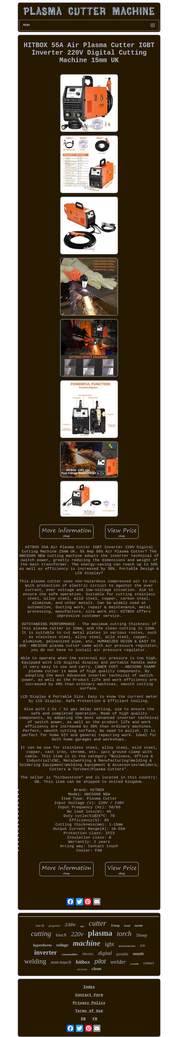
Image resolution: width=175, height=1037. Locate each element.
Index (89, 987)
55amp (115, 925)
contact (149, 963)
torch (124, 934)
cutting (41, 933)
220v (77, 934)
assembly (134, 964)
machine (86, 943)
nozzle (138, 953)
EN (83, 1019)
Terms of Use (89, 1011)
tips (82, 926)
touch (61, 935)
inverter (45, 952)
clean (96, 968)
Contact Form (89, 995)
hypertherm (42, 945)
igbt (109, 944)
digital (105, 953)
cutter (97, 923)
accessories (127, 946)
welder (118, 962)
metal (138, 925)
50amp (141, 935)
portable (122, 954)
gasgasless (54, 925)
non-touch (61, 962)
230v (70, 925)
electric (88, 954)
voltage (62, 945)
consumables (70, 954)
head (127, 925)
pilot (100, 961)
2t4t (142, 945)
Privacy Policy (89, 1003)
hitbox (83, 962)
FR (95, 1019)
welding (35, 961)
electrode (82, 969)
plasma (100, 933)
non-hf (40, 925)
